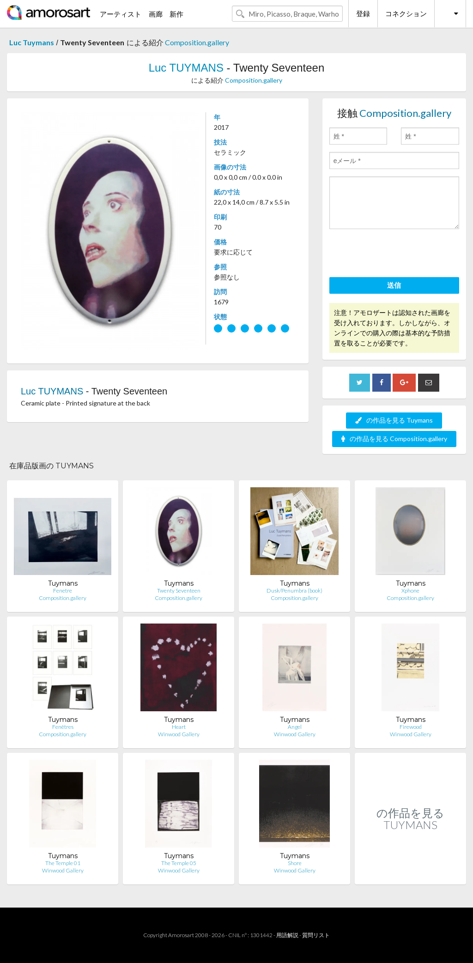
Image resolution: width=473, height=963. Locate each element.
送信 (394, 285)
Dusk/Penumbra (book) (294, 590)
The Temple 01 (62, 863)
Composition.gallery (197, 42)
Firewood (411, 726)
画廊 (156, 14)
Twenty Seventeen (178, 590)
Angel (295, 726)
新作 (176, 14)
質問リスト (316, 935)
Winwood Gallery (179, 734)
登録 (363, 13)
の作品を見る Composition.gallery (394, 438)
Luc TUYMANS (186, 67)
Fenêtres (62, 726)
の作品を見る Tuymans (394, 420)
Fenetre (62, 590)
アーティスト (120, 14)
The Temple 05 (178, 863)
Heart (179, 726)
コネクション (406, 13)
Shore (295, 863)
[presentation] (399, 254)
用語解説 (287, 935)
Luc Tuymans (31, 42)
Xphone (410, 590)
